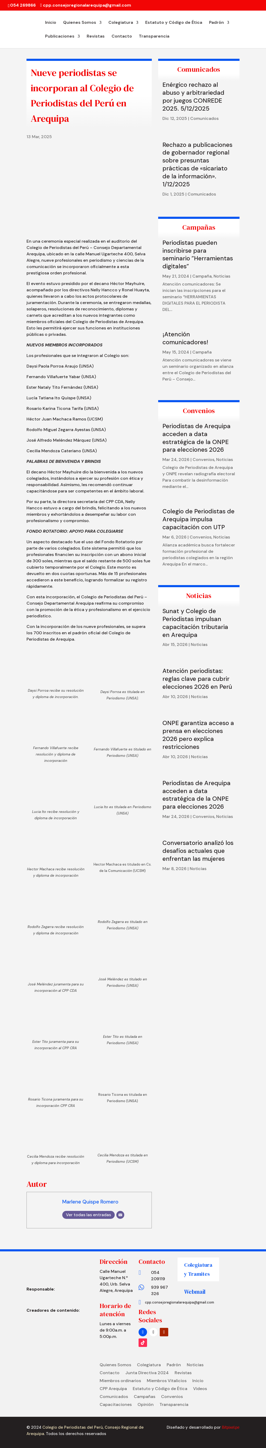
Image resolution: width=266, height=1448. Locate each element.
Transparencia (154, 36)
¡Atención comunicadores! (185, 338)
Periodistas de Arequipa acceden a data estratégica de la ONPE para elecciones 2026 (196, 438)
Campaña (202, 276)
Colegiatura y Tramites (198, 1269)
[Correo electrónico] (120, 1215)
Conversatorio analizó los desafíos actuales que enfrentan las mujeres (197, 851)
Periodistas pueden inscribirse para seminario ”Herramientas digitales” (197, 254)
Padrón (216, 23)
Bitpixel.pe (231, 1427)
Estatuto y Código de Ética (173, 23)
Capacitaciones (116, 1405)
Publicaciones (59, 36)
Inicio (50, 23)
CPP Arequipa (113, 1389)
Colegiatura (120, 23)
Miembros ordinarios (120, 1381)
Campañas (144, 1397)
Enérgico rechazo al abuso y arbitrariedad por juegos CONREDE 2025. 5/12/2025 (193, 96)
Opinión (146, 1405)
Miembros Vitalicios (167, 1381)
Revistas (96, 36)
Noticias (222, 276)
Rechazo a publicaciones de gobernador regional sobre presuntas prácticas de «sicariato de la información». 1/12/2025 (197, 164)
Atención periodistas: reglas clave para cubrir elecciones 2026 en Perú (197, 679)
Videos (200, 1389)
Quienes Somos (79, 23)
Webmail (195, 1292)
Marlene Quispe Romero (90, 1201)
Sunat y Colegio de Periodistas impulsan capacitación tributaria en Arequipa (195, 623)
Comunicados (204, 118)
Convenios (203, 459)
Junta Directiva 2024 (147, 1373)
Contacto (122, 36)
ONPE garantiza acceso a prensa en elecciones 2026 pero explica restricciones (198, 735)
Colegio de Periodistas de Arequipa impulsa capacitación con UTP (198, 519)
